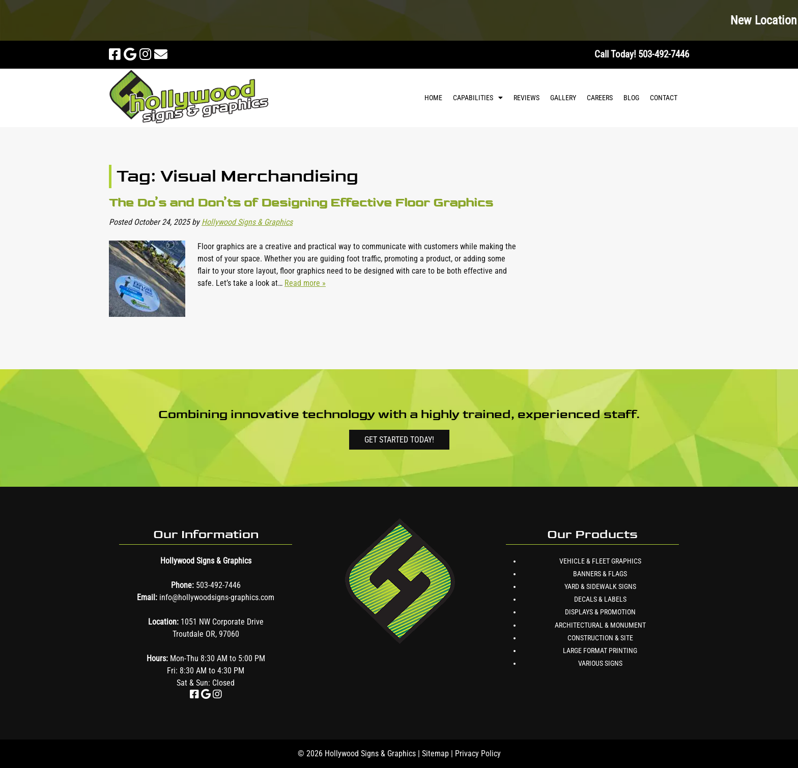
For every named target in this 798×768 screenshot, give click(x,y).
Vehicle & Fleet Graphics (600, 561)
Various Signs (600, 663)
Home (433, 98)
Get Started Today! (399, 440)
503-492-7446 (218, 585)
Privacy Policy (478, 753)
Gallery (563, 98)
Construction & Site (600, 638)
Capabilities (473, 98)
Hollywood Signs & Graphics (247, 222)
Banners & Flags (600, 574)
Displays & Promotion (600, 612)
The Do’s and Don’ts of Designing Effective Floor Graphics (301, 202)
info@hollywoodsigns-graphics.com (216, 597)
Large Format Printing (600, 650)
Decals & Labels (600, 599)
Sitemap (435, 753)
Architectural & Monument (600, 625)
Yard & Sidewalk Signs (600, 586)
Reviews (526, 98)
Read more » (305, 283)
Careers (600, 98)
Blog (631, 98)
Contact (663, 98)
